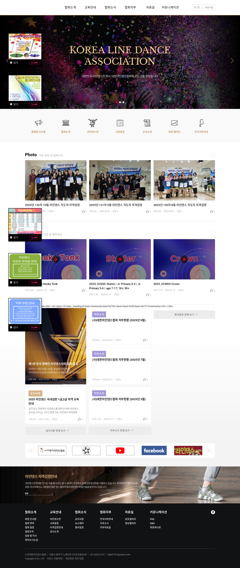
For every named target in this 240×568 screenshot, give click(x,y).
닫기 (14, 327)
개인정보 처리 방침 (74, 558)
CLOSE (34, 327)
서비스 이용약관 (54, 558)
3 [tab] (123, 102)
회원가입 (209, 7)
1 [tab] (116, 102)
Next (232, 62)
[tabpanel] (120, 62)
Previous (7, 62)
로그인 (197, 7)
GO (26, 493)
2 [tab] (120, 102)
